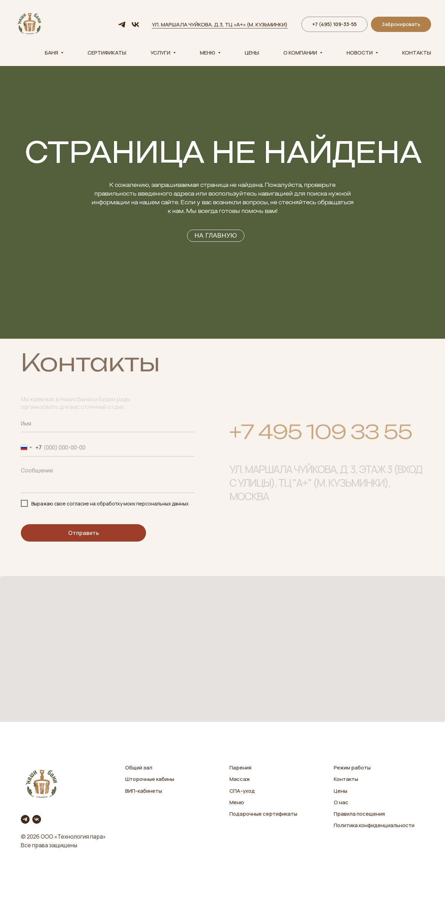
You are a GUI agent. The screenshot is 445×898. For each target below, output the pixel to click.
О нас (341, 802)
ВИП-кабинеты (143, 790)
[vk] (135, 24)
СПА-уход (242, 790)
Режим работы (352, 767)
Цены (252, 52)
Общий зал (138, 767)
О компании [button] (300, 52)
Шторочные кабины (149, 779)
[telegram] (122, 24)
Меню (236, 802)
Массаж (239, 779)
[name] (108, 423)
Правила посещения (359, 813)
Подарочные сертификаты (263, 813)
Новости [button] (360, 52)
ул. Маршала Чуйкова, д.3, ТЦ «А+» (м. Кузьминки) (220, 24)
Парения (240, 767)
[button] (401, 24)
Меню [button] (208, 52)
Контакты (416, 52)
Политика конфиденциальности (374, 825)
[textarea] (108, 478)
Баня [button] (52, 52)
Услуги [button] (161, 52)
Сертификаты (107, 52)
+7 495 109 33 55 (320, 437)
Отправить (83, 533)
